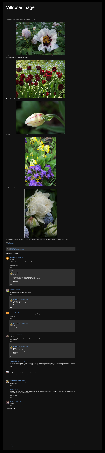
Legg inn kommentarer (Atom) (17, 446)
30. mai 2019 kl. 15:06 (20, 380)
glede (14, 249)
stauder (18, 249)
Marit (11, 289)
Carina (11, 389)
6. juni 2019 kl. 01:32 (18, 401)
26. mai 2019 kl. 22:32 (18, 257)
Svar (11, 267)
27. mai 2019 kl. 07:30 (23, 312)
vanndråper (22, 249)
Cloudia (11, 401)
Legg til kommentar (11, 408)
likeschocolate (13, 370)
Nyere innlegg (9, 443)
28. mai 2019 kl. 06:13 (21, 370)
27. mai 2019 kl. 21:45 (23, 299)
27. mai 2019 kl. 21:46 (23, 323)
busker (11, 249)
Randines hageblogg (14, 312)
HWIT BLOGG (13, 380)
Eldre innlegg (72, 443)
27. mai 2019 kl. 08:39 (17, 334)
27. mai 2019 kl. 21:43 (23, 273)
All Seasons (8, 245)
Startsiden (41, 443)
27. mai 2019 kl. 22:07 (20, 361)
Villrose (15, 273)
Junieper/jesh (13, 361)
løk (16, 249)
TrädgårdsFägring (10, 243)
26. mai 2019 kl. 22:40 (16, 289)
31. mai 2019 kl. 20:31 (17, 389)
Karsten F (12, 257)
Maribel (11, 334)
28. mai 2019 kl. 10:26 (23, 346)
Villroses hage (20, 7)
